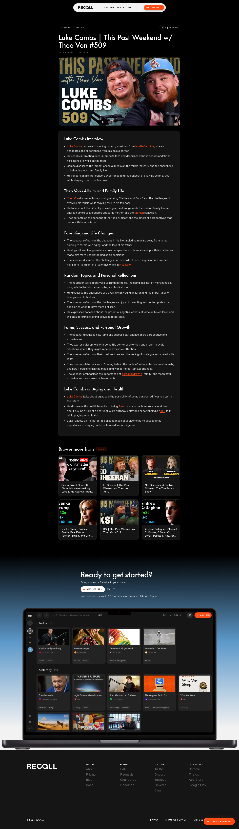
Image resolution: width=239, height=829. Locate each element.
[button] (65, 27)
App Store (196, 779)
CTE (162, 411)
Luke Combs (74, 146)
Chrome (194, 769)
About (90, 769)
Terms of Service (176, 820)
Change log (128, 779)
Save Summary (219, 821)
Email (158, 790)
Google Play (197, 784)
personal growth (132, 374)
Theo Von (73, 198)
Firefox (194, 774)
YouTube (160, 779)
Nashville (125, 264)
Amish (122, 406)
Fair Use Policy (202, 820)
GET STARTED (93, 589)
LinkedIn (160, 784)
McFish (139, 212)
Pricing (109, 8)
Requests (126, 774)
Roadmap (127, 784)
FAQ (130, 8)
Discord (159, 774)
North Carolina (144, 146)
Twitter (159, 769)
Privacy (153, 820)
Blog (89, 779)
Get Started (154, 7)
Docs (120, 8)
